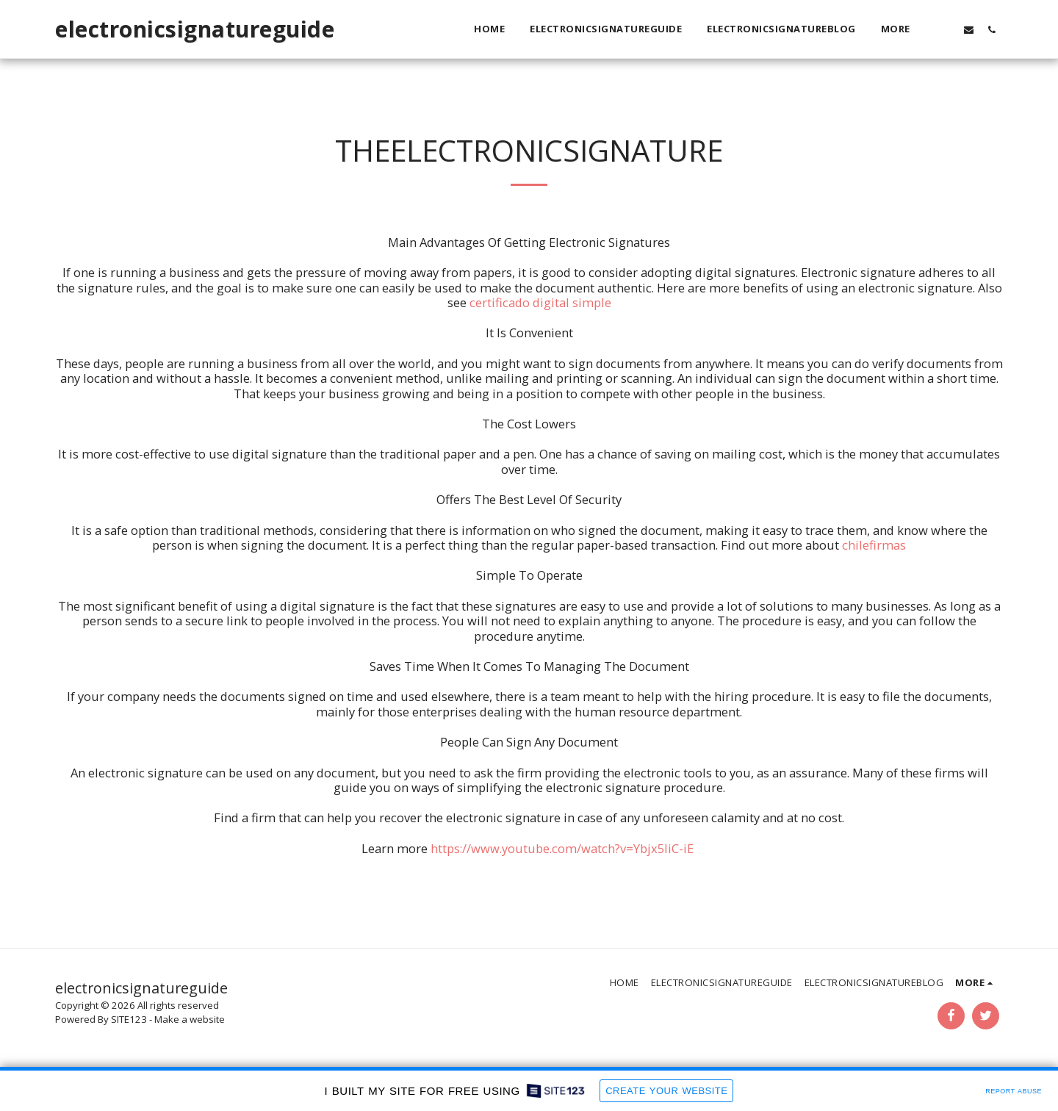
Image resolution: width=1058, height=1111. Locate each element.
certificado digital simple (540, 302)
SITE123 (129, 1019)
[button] (946, 29)
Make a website (189, 1019)
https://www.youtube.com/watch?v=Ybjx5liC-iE (562, 848)
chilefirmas (874, 544)
